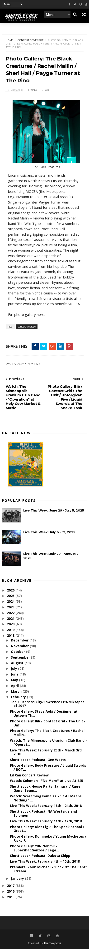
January (18, 878)
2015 (11, 897)
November (20, 646)
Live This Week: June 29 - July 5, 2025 (53, 510)
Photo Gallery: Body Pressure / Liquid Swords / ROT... (48, 767)
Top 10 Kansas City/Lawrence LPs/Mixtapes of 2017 (47, 704)
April (15, 685)
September (21, 657)
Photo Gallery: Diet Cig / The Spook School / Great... (47, 829)
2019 (11, 629)
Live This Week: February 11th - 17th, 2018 (46, 821)
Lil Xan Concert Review (29, 775)
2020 (11, 624)
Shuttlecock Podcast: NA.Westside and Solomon (43, 813)
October (18, 651)
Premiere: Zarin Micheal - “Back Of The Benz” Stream (48, 869)
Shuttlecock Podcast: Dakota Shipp (40, 855)
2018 (11, 635)
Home (10, 40)
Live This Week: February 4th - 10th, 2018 (45, 861)
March (17, 691)
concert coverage (31, 40)
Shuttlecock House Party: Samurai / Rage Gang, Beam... (45, 788)
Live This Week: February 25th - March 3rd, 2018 (46, 752)
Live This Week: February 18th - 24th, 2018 (46, 805)
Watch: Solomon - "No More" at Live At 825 (46, 780)
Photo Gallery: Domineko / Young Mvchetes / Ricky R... (48, 838)
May (15, 680)
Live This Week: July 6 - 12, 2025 (49, 532)
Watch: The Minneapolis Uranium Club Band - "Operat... (48, 742)
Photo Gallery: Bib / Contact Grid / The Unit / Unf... (47, 723)
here (40, 314)
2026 (11, 590)
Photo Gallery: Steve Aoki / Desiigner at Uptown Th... (44, 713)
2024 (11, 601)
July (14, 668)
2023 (11, 607)
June (15, 674)
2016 (11, 891)
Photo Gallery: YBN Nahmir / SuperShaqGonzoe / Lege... (34, 848)
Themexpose (52, 943)
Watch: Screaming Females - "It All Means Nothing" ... (46, 798)
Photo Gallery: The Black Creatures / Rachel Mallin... (47, 732)
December (20, 640)
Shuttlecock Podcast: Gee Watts (38, 759)
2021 (11, 618)
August (17, 663)
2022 (11, 613)
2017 (11, 885)
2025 (11, 595)
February (19, 697)
